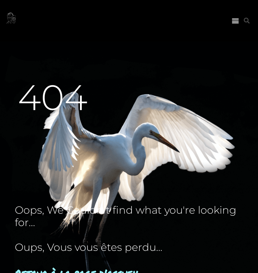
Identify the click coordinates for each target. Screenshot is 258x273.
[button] (235, 20)
